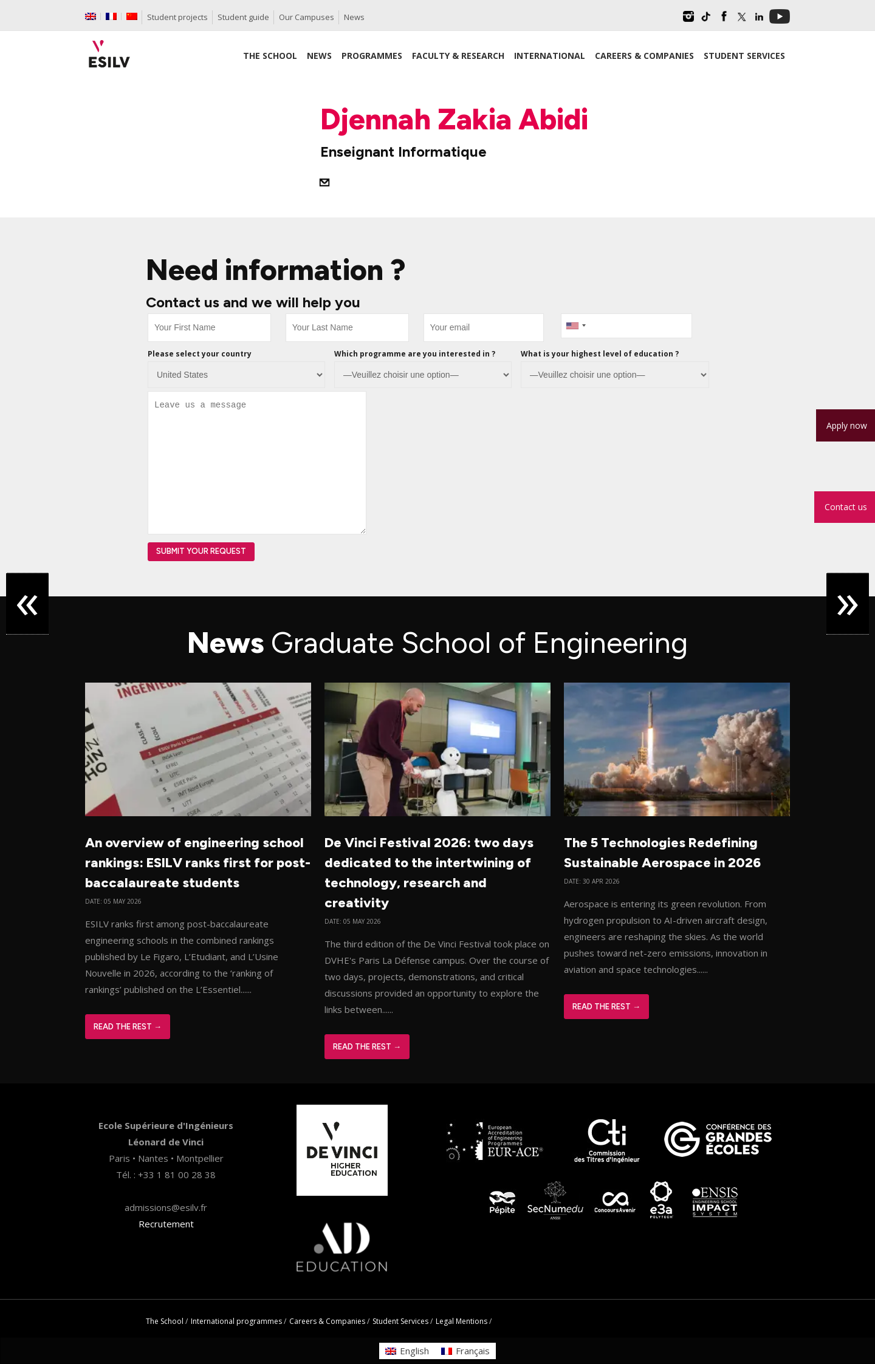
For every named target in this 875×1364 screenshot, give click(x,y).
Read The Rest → (128, 1026)
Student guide (243, 17)
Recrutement (166, 1224)
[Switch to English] (407, 1351)
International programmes (236, 1321)
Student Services (400, 1321)
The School (165, 1321)
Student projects (177, 17)
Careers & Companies (327, 1321)
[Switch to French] (111, 16)
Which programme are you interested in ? (414, 354)
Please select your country (200, 354)
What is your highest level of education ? (600, 354)
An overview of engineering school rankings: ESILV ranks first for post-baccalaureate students (198, 862)
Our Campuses (306, 17)
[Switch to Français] (465, 1351)
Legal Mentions (461, 1321)
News (354, 17)
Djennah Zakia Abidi (454, 119)
